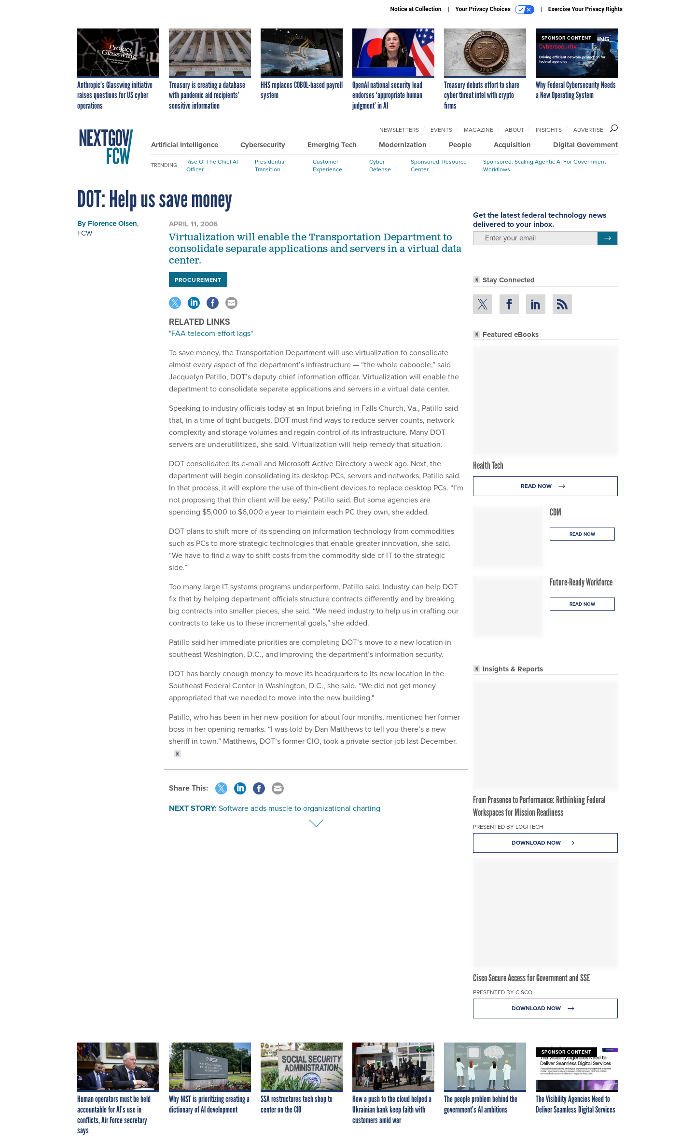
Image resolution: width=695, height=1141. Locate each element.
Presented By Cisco (502, 992)
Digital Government (585, 144)
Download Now (546, 843)
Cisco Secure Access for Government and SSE (531, 978)
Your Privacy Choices (495, 9)
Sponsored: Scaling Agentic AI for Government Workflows (544, 165)
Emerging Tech (332, 144)
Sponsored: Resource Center (439, 165)
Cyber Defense (380, 165)
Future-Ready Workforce (581, 582)
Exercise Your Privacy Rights (585, 9)
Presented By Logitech (508, 826)
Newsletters (399, 129)
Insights (549, 129)
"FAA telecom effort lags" (211, 333)
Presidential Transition (270, 165)
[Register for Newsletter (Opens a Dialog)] (607, 238)
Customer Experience (327, 165)
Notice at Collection (415, 9)
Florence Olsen (112, 223)
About (514, 129)
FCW (84, 233)
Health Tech (488, 465)
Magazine (478, 129)
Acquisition (512, 144)
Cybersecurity (262, 144)
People (460, 144)
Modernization (403, 144)
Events (441, 129)
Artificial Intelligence (184, 144)
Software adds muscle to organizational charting (299, 808)
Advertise (588, 129)
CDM (555, 512)
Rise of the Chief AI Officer (212, 165)
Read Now (545, 486)
